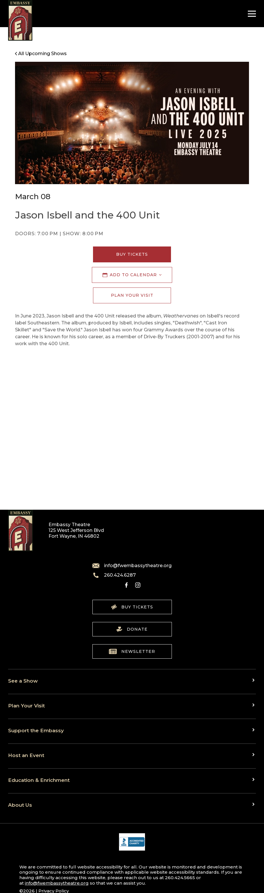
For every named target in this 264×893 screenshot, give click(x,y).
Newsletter (132, 651)
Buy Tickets (132, 254)
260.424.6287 (114, 575)
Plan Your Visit (132, 295)
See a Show (23, 680)
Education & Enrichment (39, 780)
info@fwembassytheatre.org (132, 565)
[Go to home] (20, 20)
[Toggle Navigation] (250, 13)
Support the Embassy (36, 730)
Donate (132, 629)
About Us (20, 805)
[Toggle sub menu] (254, 680)
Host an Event (26, 755)
